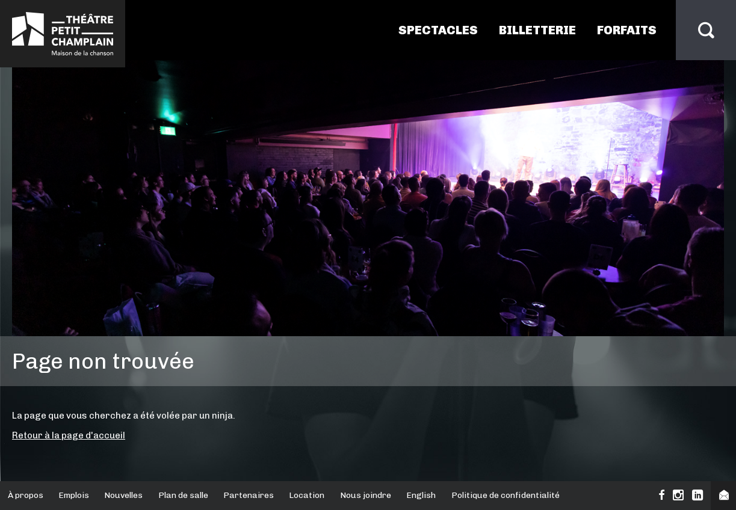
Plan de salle (183, 495)
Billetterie (537, 30)
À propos (25, 495)
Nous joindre (365, 495)
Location (306, 495)
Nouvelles (123, 495)
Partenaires (248, 495)
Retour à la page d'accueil (68, 435)
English (421, 495)
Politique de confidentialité (505, 495)
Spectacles (438, 30)
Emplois (73, 495)
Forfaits (627, 30)
